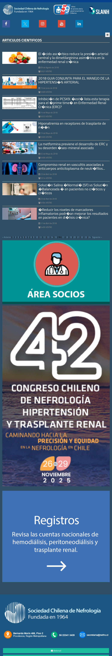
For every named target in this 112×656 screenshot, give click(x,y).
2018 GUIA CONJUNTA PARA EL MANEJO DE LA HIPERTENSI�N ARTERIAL (73, 80)
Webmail (56, 650)
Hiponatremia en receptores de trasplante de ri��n (72, 125)
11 (40, 237)
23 (86, 237)
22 (82, 237)
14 (52, 237)
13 (48, 237)
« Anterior (6, 237)
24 (89, 237)
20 (74, 237)
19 (71, 237)
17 (63, 237)
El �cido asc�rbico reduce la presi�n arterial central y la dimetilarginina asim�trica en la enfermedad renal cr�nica (73, 57)
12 (44, 237)
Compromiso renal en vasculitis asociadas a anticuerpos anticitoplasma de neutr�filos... (71, 166)
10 (37, 237)
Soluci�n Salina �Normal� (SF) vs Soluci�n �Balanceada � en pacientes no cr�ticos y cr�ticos (73, 189)
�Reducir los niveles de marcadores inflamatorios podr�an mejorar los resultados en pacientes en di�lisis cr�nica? (73, 213)
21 (78, 237)
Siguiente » (97, 237)
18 (67, 237)
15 (55, 237)
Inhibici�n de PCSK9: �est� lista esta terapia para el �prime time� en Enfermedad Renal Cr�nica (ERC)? (73, 102)
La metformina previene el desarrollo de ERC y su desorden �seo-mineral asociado (73, 145)
